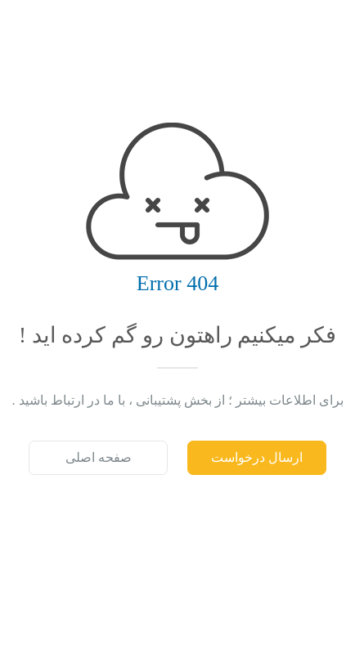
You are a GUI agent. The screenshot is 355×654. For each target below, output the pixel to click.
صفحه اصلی (98, 457)
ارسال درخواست (257, 457)
